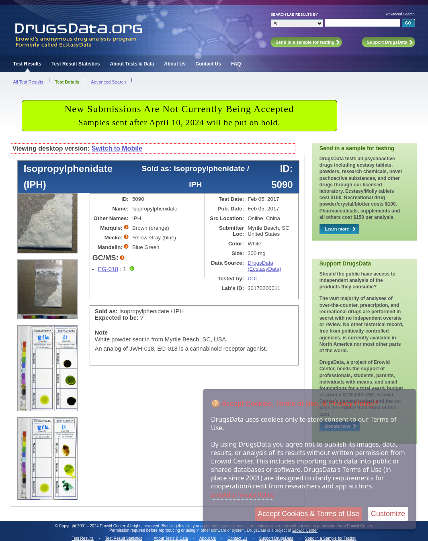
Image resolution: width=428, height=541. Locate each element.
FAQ (236, 64)
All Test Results (28, 82)
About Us (174, 64)
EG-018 (108, 269)
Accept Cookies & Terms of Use (308, 514)
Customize (388, 514)
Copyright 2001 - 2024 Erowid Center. (92, 526)
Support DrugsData (276, 538)
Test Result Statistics (75, 64)
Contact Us (208, 64)
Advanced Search (400, 14)
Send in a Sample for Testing (330, 538)
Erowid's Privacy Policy (242, 494)
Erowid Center (304, 530)
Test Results (27, 64)
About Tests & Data (132, 64)
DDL (253, 279)
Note (101, 332)
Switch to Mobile (117, 148)
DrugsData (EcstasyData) (264, 266)
